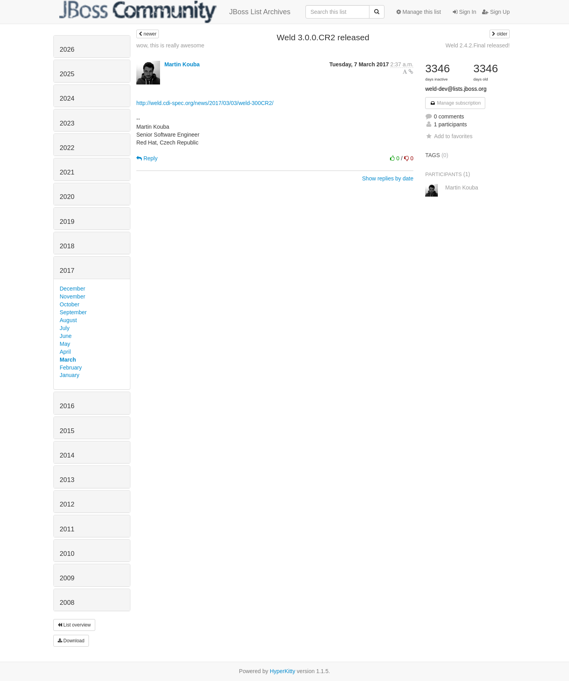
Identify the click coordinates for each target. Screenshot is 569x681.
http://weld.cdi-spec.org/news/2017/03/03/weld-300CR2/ (204, 103)
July (65, 328)
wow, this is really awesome (170, 45)
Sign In (464, 12)
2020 (67, 197)
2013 (67, 480)
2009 (67, 578)
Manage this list (418, 12)
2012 (67, 504)
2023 (67, 123)
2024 (67, 98)
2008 (67, 602)
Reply (147, 158)
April (65, 352)
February (71, 367)
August (68, 320)
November (72, 296)
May (65, 344)
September (73, 312)
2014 (67, 455)
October (69, 304)
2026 (67, 49)
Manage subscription (455, 103)
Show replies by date (387, 178)
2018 (67, 246)
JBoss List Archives (174, 12)
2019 (67, 221)
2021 (67, 172)
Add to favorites (448, 136)
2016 (67, 406)
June (66, 336)
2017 (67, 270)
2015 (67, 431)
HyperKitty (283, 671)
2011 (67, 529)
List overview (74, 625)
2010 (67, 553)
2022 (67, 148)
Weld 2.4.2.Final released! (478, 45)
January (69, 375)
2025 (67, 74)
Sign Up (496, 12)
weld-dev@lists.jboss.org (455, 89)
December (72, 288)
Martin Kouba (182, 64)
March (68, 359)
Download (71, 640)
